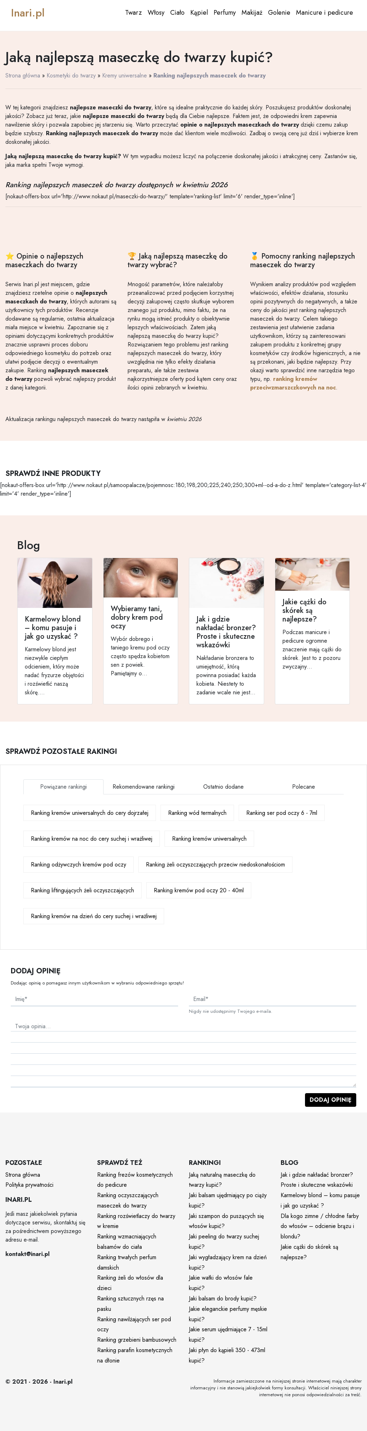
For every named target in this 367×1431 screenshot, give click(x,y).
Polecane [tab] (303, 787)
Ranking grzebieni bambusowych (136, 1340)
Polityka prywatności (29, 1185)
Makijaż (252, 12)
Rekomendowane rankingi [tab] (144, 787)
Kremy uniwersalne (124, 75)
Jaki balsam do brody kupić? (223, 1298)
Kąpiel (199, 12)
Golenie (279, 12)
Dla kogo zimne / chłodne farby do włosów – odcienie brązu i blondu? (320, 1226)
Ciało (177, 12)
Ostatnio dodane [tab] (223, 787)
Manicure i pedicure (324, 12)
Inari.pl (27, 12)
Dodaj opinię (331, 1100)
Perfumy (225, 12)
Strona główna (22, 75)
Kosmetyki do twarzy (71, 75)
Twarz (133, 12)
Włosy (156, 12)
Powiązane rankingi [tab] (63, 787)
